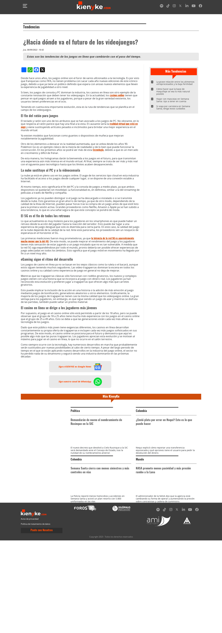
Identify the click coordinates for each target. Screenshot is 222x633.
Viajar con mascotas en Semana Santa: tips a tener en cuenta (172, 100)
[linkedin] (186, 6)
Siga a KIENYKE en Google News (80, 431)
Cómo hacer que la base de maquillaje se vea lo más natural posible (173, 91)
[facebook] (200, 6)
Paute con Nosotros (42, 623)
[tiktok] (168, 6)
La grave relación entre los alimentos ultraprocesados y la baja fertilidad (175, 83)
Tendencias (31, 27)
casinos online (117, 160)
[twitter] (180, 6)
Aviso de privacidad (30, 611)
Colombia (141, 475)
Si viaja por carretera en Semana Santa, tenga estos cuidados (173, 107)
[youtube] (193, 6)
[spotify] (161, 6)
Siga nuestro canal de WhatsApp (80, 446)
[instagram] (174, 6)
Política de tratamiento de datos (35, 616)
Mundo (140, 538)
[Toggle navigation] (25, 6)
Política (75, 475)
